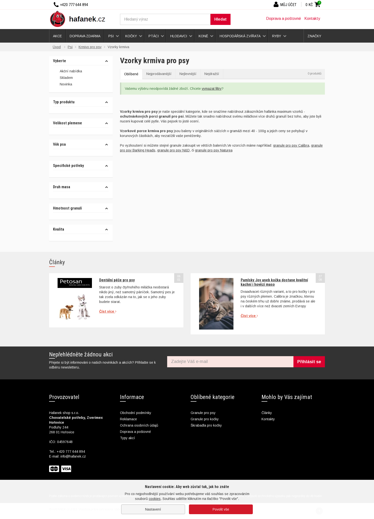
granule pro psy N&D (173, 150)
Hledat (220, 19)
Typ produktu (64, 102)
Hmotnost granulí (67, 208)
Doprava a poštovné (283, 18)
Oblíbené (131, 74)
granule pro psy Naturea (213, 150)
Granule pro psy (203, 413)
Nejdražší (211, 74)
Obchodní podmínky (135, 413)
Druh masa (61, 187)
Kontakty (312, 18)
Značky (314, 36)
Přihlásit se (309, 361)
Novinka (62, 84)
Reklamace (128, 419)
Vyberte (59, 61)
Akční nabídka (67, 71)
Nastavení (153, 509)
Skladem (63, 78)
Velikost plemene (67, 123)
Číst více (107, 311)
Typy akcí (127, 438)
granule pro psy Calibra (291, 145)
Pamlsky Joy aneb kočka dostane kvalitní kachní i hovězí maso (274, 282)
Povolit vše (221, 509)
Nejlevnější (188, 74)
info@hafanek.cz (73, 456)
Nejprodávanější (159, 74)
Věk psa (59, 144)
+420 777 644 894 (71, 451)
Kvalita (58, 229)
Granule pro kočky (205, 419)
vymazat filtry (212, 88)
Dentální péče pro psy (117, 280)
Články (267, 413)
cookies (155, 499)
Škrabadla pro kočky (206, 425)
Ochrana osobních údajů (139, 425)
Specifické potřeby (68, 166)
